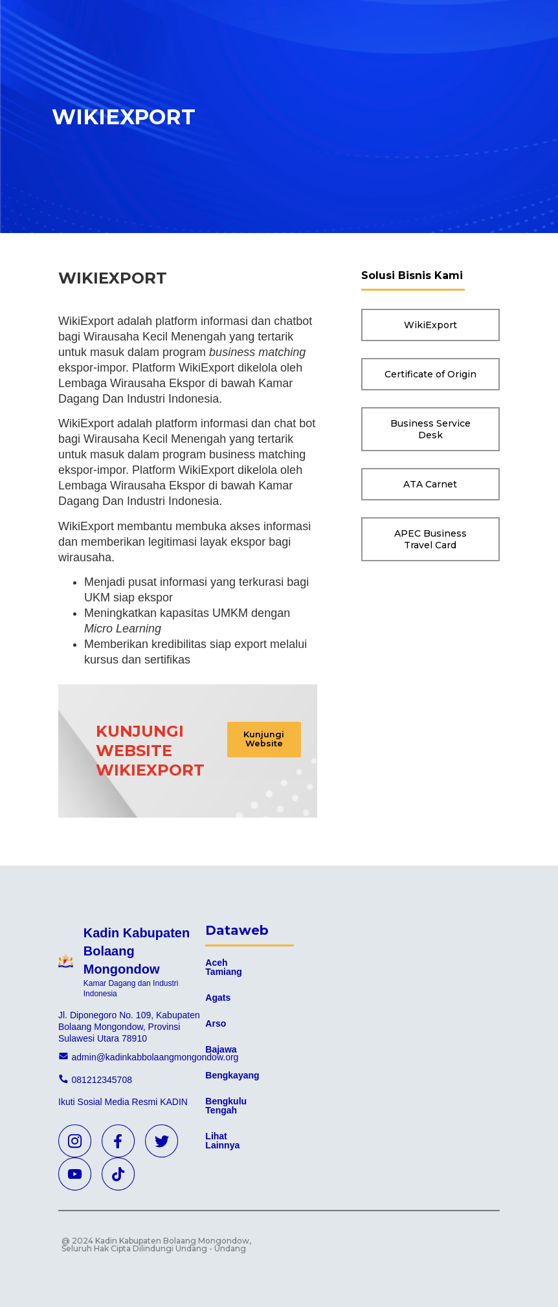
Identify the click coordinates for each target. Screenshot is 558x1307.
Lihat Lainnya (222, 1140)
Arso (215, 1023)
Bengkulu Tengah (226, 1105)
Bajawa (220, 1049)
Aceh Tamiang (223, 967)
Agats (217, 997)
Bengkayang (232, 1075)
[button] (270, 742)
